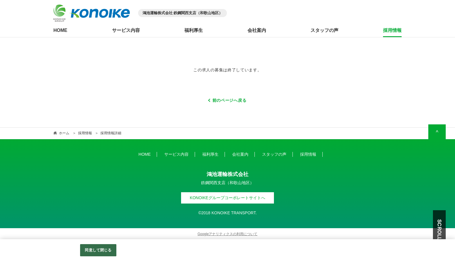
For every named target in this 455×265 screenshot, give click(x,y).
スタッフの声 (324, 30)
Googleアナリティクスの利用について (228, 234)
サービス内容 (126, 30)
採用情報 (392, 30)
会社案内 (257, 30)
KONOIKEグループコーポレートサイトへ (227, 197)
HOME (60, 30)
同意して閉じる (98, 250)
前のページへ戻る (229, 100)
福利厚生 (193, 30)
